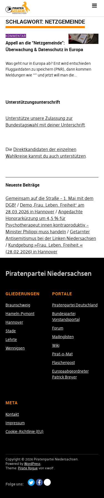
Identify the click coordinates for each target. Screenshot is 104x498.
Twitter (31, 482)
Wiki (55, 345)
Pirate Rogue (28, 468)
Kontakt (12, 414)
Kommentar (16, 36)
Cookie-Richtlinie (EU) (25, 431)
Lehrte (11, 339)
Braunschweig (18, 305)
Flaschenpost (63, 362)
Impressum (15, 422)
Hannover (14, 322)
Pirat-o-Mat (62, 353)
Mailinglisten (63, 336)
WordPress (32, 464)
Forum (57, 328)
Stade (11, 330)
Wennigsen (15, 348)
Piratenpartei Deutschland (75, 305)
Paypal (47, 482)
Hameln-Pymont (20, 313)
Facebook (39, 482)
